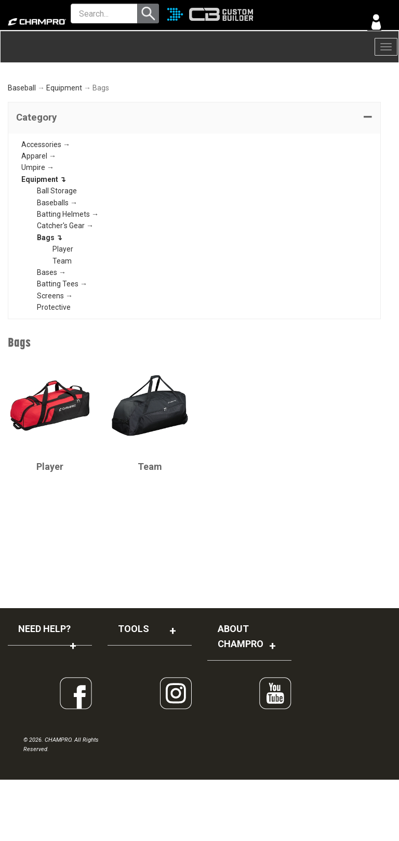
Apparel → (38, 217)
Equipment (64, 149)
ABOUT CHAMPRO (240, 698)
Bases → (51, 334)
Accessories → (45, 205)
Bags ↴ (49, 298)
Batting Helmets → (68, 275)
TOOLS (133, 690)
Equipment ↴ (43, 240)
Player (62, 310)
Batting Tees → (62, 345)
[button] (194, 178)
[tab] (194, 178)
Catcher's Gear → (65, 287)
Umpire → (37, 229)
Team (62, 322)
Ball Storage (57, 252)
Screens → (55, 356)
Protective (54, 368)
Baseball (22, 149)
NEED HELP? (44, 690)
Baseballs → (57, 263)
